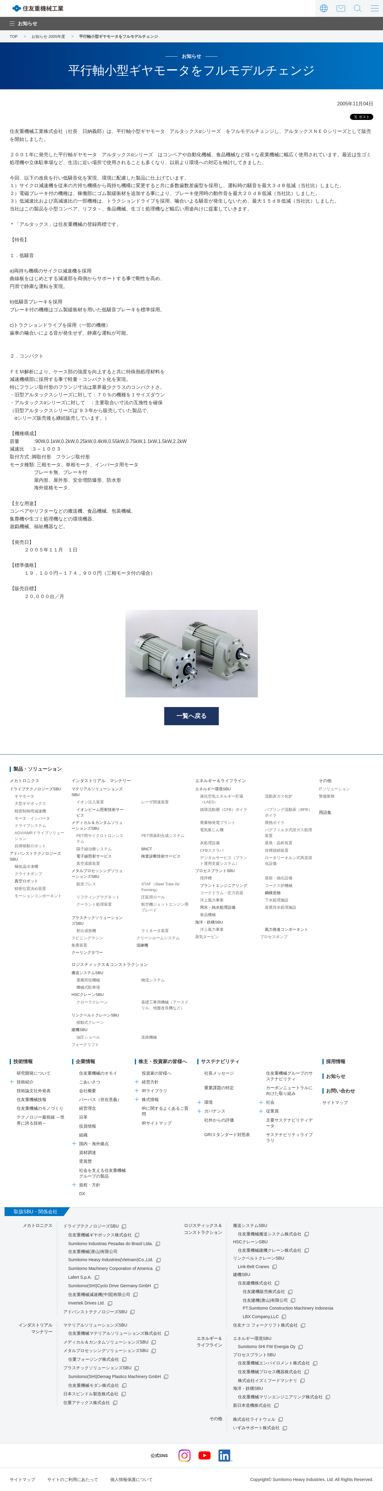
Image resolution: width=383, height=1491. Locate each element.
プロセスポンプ (274, 936)
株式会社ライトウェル (254, 1419)
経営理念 (87, 1108)
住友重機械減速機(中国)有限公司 (99, 1294)
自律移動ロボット (30, 846)
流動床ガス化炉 (278, 796)
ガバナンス (214, 1111)
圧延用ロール (153, 897)
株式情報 (150, 1099)
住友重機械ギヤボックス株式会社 (100, 1234)
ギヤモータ (24, 796)
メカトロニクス (24, 780)
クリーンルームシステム (158, 938)
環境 (208, 1102)
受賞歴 (85, 1161)
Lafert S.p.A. (80, 1277)
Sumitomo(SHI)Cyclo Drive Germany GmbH (109, 1285)
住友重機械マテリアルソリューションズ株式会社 (115, 1333)
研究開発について (34, 1073)
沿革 (83, 1117)
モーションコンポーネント (38, 896)
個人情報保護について (131, 1479)
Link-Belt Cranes (253, 1266)
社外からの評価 (219, 1120)
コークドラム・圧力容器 (221, 893)
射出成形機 (86, 930)
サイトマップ (335, 1102)
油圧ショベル (88, 1037)
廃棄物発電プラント (217, 822)
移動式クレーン (90, 1022)
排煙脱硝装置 (276, 850)
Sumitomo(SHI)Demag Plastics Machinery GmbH (114, 1376)
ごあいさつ (89, 1081)
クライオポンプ (28, 873)
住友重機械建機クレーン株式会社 (269, 1250)
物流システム (153, 980)
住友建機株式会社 (255, 1283)
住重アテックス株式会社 (86, 1402)
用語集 (325, 812)
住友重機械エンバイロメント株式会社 (274, 1363)
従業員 (272, 1111)
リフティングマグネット (98, 897)
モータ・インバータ (32, 818)
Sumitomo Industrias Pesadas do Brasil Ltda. (110, 1243)
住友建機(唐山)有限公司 (265, 1300)
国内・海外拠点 (94, 1143)
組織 (83, 1134)
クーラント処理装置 (94, 904)
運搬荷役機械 (88, 980)
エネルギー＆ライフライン (220, 780)
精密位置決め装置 (30, 888)
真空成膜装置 (88, 863)
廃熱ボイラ (275, 822)
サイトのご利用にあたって (72, 1479)
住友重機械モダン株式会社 (93, 1385)
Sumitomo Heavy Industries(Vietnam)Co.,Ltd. (110, 1260)
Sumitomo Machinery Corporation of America (110, 1268)
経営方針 (150, 1081)
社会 (270, 1102)
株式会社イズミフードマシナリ (267, 1380)
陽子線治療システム (94, 849)
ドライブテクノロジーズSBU (91, 1226)
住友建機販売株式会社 (264, 1291)
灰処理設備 (210, 843)
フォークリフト (85, 1044)
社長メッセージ (219, 1073)
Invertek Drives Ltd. (86, 1303)
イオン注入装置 (90, 802)
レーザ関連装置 (155, 802)
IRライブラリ (154, 1090)
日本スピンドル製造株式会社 (90, 1393)
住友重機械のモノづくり (40, 1108)
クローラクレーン (92, 1002)
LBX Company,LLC (261, 1316)
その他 (325, 780)
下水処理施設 (276, 900)
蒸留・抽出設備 (278, 878)
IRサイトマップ (157, 1123)
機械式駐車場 (88, 987)
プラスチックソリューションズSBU (97, 1368)
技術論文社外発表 (34, 1090)
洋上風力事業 (212, 900)
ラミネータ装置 (155, 930)
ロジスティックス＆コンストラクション (110, 964)
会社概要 (87, 1090)
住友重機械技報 (31, 1099)
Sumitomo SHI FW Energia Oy (266, 1346)
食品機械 (208, 915)
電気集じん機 (212, 830)
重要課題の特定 (219, 1087)
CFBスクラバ (212, 850)
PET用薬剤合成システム (162, 835)
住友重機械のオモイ (98, 1073)
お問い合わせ (340, 8)
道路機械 (149, 1037)
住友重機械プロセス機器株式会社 (269, 1371)
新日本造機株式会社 (252, 1405)
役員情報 (87, 1126)
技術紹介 (25, 1081)
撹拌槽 (206, 878)
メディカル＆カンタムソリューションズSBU (105, 1342)
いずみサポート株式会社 (256, 1428)
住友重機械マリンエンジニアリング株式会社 (280, 1396)
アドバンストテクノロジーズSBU (95, 1311)
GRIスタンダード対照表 (227, 1134)
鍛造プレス (86, 884)
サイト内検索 (357, 8)
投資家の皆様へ (157, 1073)
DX (82, 1193)
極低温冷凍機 (26, 866)
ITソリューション (334, 789)
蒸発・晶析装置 (278, 843)
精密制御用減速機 (30, 811)
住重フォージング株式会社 (93, 1359)
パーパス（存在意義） (100, 1099)
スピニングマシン (87, 938)
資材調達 (87, 1152)
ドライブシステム (30, 825)
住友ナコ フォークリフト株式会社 (265, 1325)
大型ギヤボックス (30, 804)
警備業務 (327, 796)
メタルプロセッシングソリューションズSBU (105, 1350)
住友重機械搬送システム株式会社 (269, 1233)
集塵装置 (79, 945)
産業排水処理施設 (280, 907)
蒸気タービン (207, 936)
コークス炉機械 (278, 885)
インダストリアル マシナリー (101, 780)
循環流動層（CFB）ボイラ (223, 809)
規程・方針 (89, 1184)
